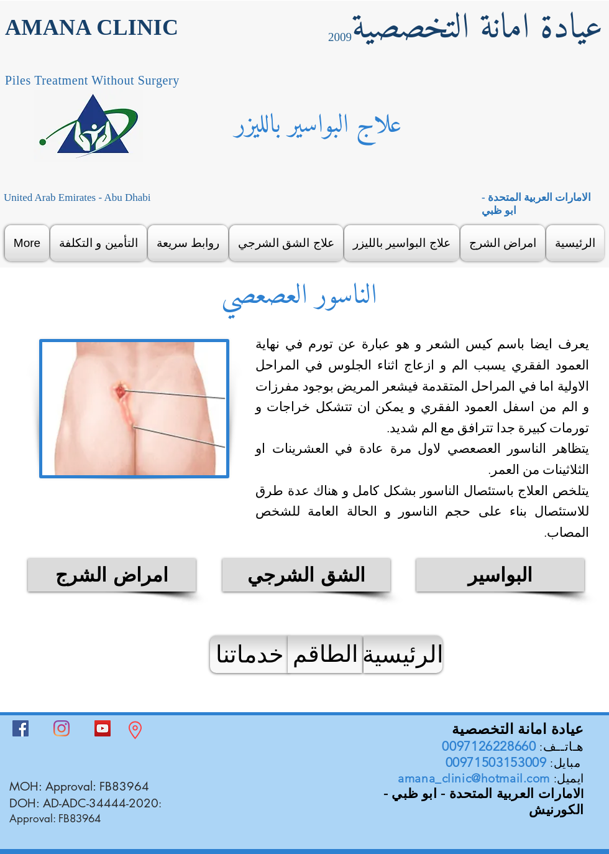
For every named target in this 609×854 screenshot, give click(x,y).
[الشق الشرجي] (306, 575)
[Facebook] (20, 728)
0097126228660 (489, 746)
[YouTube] (102, 728)
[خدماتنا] (249, 654)
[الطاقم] (325, 654)
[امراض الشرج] (112, 575)
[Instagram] (61, 728)
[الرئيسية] (403, 654)
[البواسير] (500, 575)
